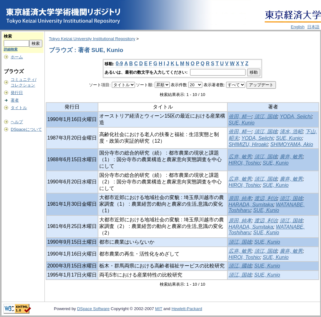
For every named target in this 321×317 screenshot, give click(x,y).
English (298, 26)
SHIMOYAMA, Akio (291, 144)
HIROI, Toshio (244, 163)
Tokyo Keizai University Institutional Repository (92, 38)
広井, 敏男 (240, 156)
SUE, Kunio (242, 122)
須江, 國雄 (240, 265)
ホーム (17, 57)
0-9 (119, 63)
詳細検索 (11, 49)
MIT (158, 308)
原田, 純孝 (240, 198)
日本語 (313, 26)
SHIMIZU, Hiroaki (248, 144)
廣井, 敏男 (291, 156)
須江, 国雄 (265, 116)
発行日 (17, 92)
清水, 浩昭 (291, 131)
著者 (15, 100)
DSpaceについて (26, 129)
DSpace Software (93, 308)
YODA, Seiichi (295, 116)
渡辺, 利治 (265, 198)
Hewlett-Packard (187, 308)
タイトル (19, 107)
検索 (8, 36)
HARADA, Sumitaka (251, 204)
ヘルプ (17, 121)
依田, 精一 (240, 116)
